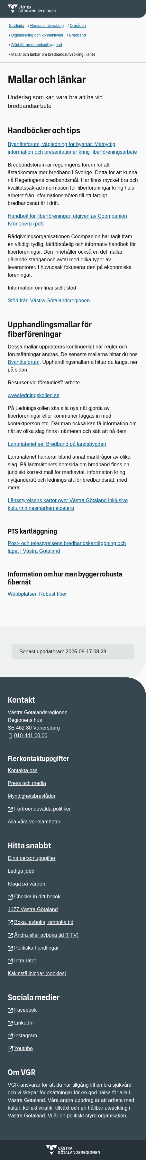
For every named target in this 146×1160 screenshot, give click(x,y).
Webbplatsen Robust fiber (37, 594)
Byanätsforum (24, 362)
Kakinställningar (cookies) (37, 973)
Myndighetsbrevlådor (32, 796)
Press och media (27, 783)
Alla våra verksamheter (34, 821)
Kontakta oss (23, 770)
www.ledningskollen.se (33, 395)
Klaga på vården (26, 883)
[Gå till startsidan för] (32, 8)
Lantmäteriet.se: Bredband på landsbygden (57, 444)
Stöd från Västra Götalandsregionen (49, 300)
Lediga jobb (21, 871)
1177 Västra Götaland (33, 909)
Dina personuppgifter (32, 858)
